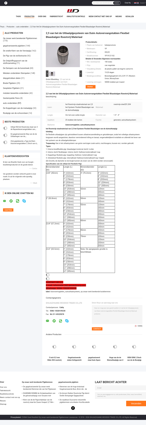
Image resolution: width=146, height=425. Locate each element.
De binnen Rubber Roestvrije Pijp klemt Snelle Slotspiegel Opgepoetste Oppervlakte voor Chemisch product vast (75, 394)
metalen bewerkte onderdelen (16, 93)
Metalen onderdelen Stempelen (16, 73)
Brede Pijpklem (9, 83)
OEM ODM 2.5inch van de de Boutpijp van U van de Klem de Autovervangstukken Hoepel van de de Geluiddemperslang (134, 359)
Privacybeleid (16, 417)
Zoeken (116, 3)
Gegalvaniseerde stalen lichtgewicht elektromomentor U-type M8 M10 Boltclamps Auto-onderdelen (74, 359)
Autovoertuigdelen (57, 292)
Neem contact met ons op (100, 16)
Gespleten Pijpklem (11, 88)
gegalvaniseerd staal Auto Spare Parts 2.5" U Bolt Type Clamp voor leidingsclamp (94, 359)
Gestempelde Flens (11, 98)
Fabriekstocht (56, 16)
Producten (29, 16)
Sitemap (3, 404)
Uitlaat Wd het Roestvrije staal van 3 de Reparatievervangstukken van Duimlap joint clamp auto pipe (24, 129)
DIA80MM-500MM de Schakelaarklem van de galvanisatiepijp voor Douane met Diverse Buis (39, 394)
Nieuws (118, 16)
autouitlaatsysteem (72, 292)
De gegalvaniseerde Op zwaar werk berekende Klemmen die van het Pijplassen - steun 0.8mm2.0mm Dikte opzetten (39, 388)
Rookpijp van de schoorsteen (15, 113)
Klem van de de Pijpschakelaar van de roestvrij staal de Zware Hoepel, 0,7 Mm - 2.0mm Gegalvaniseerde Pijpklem (38, 401)
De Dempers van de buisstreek (16, 68)
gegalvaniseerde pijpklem (14, 46)
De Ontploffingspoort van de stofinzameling (15, 62)
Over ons (42, 16)
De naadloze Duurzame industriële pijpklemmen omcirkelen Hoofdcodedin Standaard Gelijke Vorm (75, 401)
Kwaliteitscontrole (76, 16)
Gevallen (129, 16)
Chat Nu (128, 3)
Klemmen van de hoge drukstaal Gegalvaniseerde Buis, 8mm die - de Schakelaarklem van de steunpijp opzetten (76, 388)
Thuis (18, 16)
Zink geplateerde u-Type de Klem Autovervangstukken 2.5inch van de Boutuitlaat (24, 143)
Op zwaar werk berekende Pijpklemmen (20, 38)
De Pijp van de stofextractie (15, 56)
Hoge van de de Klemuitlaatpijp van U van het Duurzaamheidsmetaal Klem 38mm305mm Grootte (115, 359)
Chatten (90, 87)
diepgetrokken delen (12, 78)
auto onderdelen (22, 27)
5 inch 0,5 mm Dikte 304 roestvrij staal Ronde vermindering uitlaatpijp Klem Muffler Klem (54, 359)
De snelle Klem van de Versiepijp (17, 51)
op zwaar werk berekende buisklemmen (96, 292)
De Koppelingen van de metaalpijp (17, 108)
